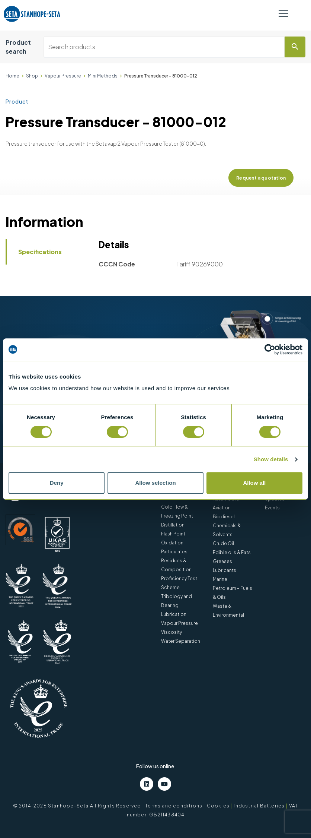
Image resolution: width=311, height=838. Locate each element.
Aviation (222, 507)
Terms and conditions (173, 806)
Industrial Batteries (259, 806)
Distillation (173, 525)
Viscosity (171, 632)
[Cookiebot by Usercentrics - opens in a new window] (269, 349)
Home (12, 76)
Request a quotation (261, 178)
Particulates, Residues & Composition (176, 560)
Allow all (254, 483)
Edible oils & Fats (232, 552)
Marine (220, 579)
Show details (271, 459)
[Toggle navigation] (283, 14)
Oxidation (172, 543)
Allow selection (155, 483)
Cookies (218, 806)
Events (272, 507)
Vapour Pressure (63, 76)
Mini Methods (103, 76)
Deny (57, 483)
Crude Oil (223, 543)
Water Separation (180, 641)
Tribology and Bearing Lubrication (176, 605)
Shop (32, 76)
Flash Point (173, 534)
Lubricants (224, 570)
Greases (222, 561)
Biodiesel (224, 516)
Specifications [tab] (40, 252)
